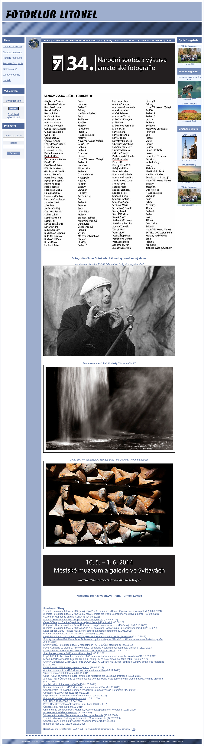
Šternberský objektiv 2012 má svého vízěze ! (67, 653)
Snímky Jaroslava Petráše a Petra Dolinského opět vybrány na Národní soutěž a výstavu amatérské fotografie (103, 639)
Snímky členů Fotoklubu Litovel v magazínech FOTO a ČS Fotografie (80, 644)
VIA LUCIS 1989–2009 (55, 701)
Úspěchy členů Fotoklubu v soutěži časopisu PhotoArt (72, 721)
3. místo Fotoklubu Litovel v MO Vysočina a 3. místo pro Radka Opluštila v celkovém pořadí (92, 628)
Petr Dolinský (65, 729)
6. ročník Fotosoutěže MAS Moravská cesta (67, 633)
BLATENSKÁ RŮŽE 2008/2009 (60, 712)
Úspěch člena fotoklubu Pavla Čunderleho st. (67, 695)
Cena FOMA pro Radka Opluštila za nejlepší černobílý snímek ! (77, 622)
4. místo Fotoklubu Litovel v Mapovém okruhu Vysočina (73, 619)
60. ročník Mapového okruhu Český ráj (64, 616)
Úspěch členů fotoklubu (56, 706)
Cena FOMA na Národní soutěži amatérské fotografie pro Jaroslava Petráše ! (85, 675)
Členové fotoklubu (12, 52)
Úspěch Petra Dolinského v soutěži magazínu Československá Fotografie (83, 690)
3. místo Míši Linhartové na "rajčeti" (62, 684)
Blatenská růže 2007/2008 (57, 723)
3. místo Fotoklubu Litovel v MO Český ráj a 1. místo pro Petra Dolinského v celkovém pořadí (93, 613)
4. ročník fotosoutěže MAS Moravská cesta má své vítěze (74, 670)
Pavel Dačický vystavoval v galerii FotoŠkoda (67, 704)
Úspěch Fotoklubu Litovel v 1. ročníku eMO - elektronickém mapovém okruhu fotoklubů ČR (92, 656)
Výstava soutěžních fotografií (59, 673)
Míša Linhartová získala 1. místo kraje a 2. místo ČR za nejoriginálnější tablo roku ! (88, 659)
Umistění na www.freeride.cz (58, 692)
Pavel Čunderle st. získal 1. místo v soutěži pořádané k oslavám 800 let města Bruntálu (90, 647)
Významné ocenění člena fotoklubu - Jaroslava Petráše (73, 715)
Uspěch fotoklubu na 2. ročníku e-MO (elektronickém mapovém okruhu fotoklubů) (87, 636)
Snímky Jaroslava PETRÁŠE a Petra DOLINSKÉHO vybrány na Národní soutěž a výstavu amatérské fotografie (103, 661)
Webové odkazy (11, 74)
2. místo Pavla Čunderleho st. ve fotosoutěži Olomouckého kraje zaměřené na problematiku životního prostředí (103, 678)
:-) (182, 741)
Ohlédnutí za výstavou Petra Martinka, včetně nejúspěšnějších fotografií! (82, 709)
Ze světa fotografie (13, 63)
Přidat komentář (123, 729)
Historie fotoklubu (12, 57)
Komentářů (105, 729)
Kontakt (7, 80)
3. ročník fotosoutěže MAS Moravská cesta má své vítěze (74, 687)
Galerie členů (10, 69)
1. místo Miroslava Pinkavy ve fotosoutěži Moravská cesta (74, 718)
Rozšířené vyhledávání (13, 116)
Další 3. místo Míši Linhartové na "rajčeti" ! (66, 667)
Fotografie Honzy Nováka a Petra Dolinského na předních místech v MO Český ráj (88, 625)
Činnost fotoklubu (12, 46)
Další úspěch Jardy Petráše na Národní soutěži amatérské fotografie (80, 630)
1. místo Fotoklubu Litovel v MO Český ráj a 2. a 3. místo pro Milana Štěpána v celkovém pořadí (95, 611)
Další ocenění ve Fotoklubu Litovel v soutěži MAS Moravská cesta (79, 650)
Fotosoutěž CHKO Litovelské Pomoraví (64, 698)
